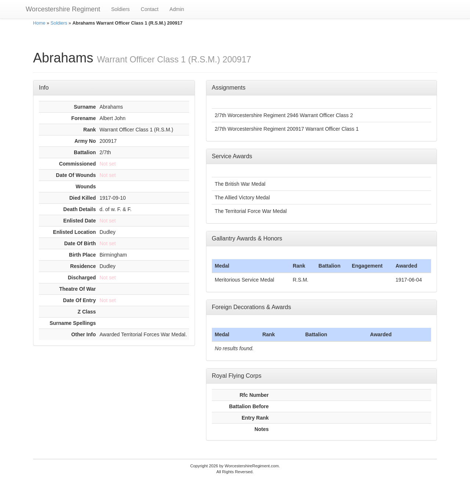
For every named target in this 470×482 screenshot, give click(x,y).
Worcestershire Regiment (63, 9)
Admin (177, 9)
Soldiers (120, 9)
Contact (149, 9)
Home (39, 23)
